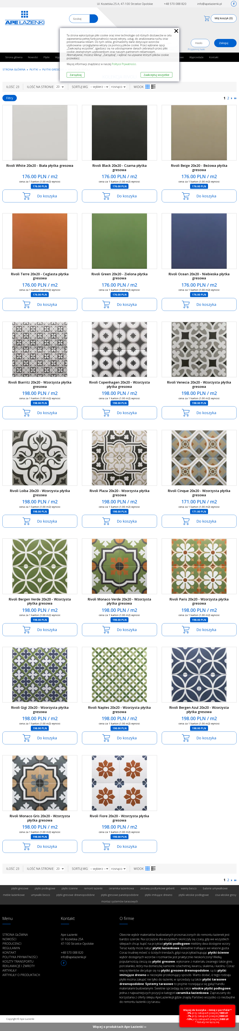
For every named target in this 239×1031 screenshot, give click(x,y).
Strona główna (13, 57)
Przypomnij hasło (196, 49)
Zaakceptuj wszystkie (156, 75)
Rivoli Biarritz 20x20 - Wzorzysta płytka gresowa (40, 384)
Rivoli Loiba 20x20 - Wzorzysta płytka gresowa (40, 492)
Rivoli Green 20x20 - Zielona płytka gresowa (119, 276)
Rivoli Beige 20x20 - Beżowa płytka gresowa (199, 167)
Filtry (9, 98)
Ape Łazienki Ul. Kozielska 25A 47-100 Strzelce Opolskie (77, 939)
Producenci (11, 944)
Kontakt (213, 57)
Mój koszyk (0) (224, 18)
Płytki (46, 57)
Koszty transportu (17, 961)
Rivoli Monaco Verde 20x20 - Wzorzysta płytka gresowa (119, 601)
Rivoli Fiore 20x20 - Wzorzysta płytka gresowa (119, 818)
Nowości (33, 57)
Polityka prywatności (20, 957)
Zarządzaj (76, 75)
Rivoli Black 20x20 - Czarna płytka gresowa (119, 167)
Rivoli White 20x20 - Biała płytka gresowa (39, 165)
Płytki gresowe (53, 69)
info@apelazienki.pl (209, 4)
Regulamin (11, 948)
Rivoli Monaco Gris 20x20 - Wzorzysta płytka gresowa (40, 818)
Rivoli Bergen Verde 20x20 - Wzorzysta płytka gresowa (40, 601)
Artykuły (9, 970)
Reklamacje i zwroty (18, 966)
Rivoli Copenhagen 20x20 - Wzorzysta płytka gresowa (119, 384)
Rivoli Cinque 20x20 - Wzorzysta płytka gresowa (199, 492)
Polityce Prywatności (124, 64)
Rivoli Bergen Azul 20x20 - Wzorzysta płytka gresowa (199, 709)
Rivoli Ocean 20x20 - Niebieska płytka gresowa (199, 276)
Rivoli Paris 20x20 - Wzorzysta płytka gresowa (199, 601)
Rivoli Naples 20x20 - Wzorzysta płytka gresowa (119, 709)
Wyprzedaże (196, 57)
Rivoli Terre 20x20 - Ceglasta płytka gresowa (40, 276)
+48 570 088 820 (175, 4)
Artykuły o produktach (21, 975)
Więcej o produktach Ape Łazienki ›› (119, 1027)
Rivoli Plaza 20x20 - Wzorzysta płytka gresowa (119, 492)
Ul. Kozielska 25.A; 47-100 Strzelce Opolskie (125, 4)
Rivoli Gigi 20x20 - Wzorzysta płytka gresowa (40, 709)
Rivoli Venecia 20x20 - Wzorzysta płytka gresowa (199, 384)
